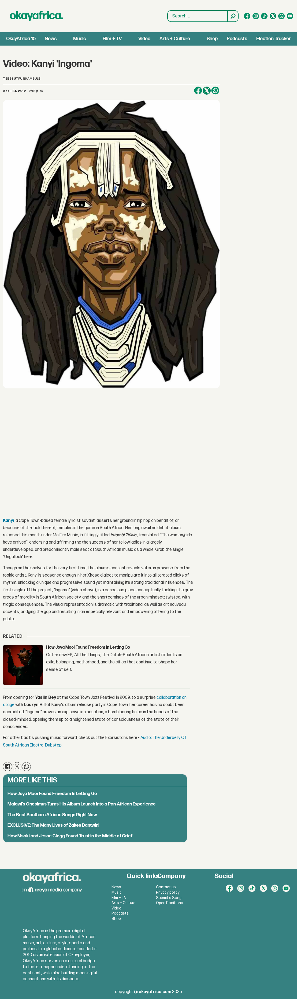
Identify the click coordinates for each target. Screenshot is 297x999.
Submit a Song (168, 898)
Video (144, 39)
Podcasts (237, 39)
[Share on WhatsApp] (215, 91)
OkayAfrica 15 (21, 39)
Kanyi (8, 520)
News (51, 39)
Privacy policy (168, 892)
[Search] (232, 16)
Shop (212, 39)
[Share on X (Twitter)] (207, 91)
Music (79, 39)
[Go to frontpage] (36, 16)
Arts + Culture (174, 39)
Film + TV (112, 39)
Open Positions (169, 903)
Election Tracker (273, 39)
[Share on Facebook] (198, 91)
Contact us (166, 887)
